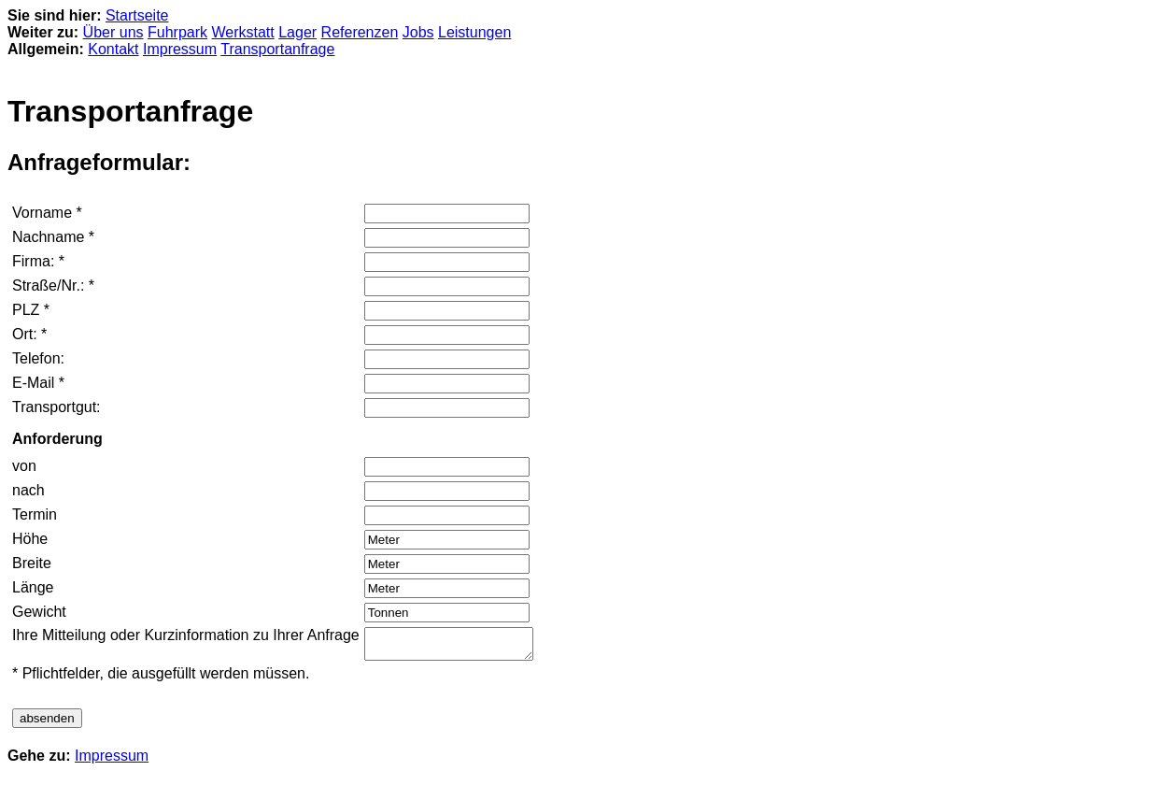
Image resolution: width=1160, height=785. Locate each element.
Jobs (418, 32)
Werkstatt (242, 32)
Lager (297, 32)
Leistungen (474, 32)
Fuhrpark (177, 32)
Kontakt (113, 49)
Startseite (137, 15)
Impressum (180, 49)
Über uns (113, 32)
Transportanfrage (277, 49)
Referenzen (360, 32)
